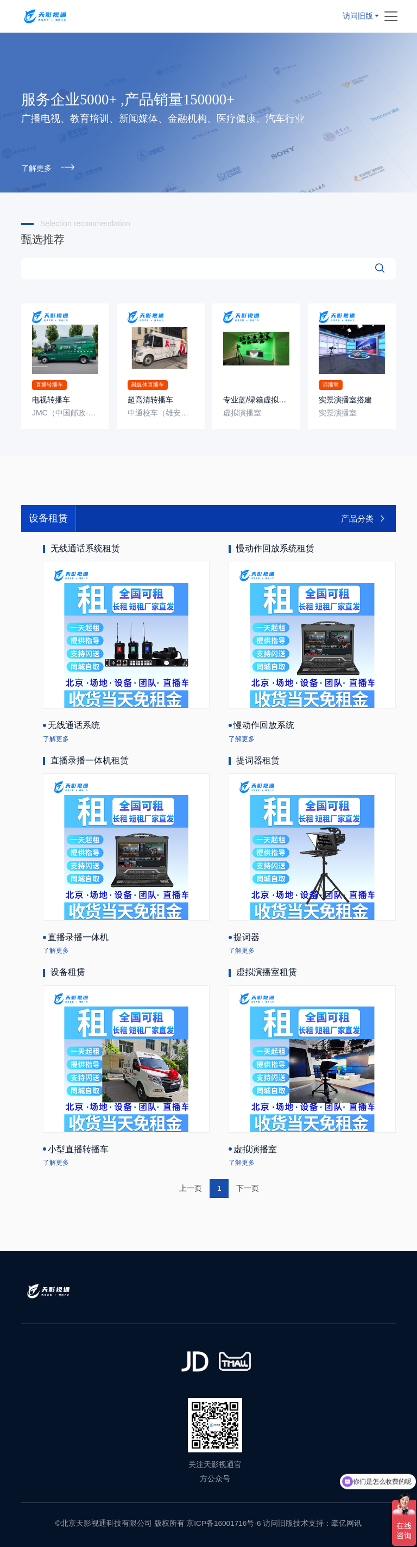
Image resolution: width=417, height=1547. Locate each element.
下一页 (247, 1187)
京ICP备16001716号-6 (223, 1523)
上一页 (190, 1187)
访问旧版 (358, 15)
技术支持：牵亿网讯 (327, 1523)
